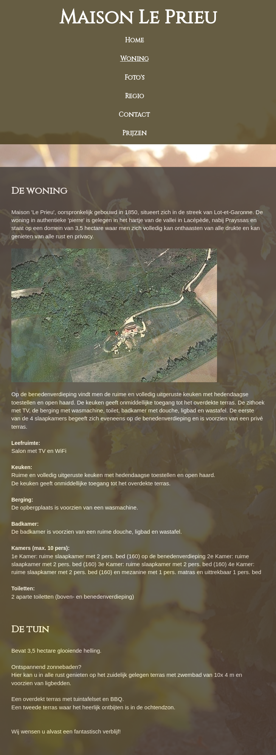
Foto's (134, 77)
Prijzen (134, 133)
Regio (134, 96)
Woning (134, 58)
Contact (134, 114)
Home (134, 40)
